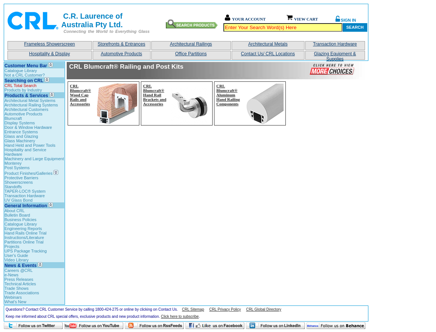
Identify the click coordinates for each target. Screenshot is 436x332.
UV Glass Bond (18, 200)
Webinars (13, 297)
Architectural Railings (191, 44)
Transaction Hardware (335, 44)
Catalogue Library (20, 70)
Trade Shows (16, 288)
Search (355, 27)
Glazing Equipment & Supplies (335, 55)
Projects (11, 246)
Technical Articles (20, 284)
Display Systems (19, 123)
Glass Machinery (19, 141)
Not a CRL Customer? (24, 75)
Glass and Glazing (21, 136)
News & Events (20, 265)
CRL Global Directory (263, 309)
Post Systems (17, 167)
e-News (11, 275)
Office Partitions (191, 53)
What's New (15, 302)
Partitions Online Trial (24, 242)
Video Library (16, 260)
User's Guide (16, 255)
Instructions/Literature (24, 237)
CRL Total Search (20, 85)
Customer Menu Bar (25, 65)
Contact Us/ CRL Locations (268, 53)
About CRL (14, 210)
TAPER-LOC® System (25, 191)
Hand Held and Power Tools (29, 145)
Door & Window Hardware (28, 127)
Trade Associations (21, 293)
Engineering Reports (23, 228)
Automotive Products (121, 53)
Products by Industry (23, 90)
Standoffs (13, 186)
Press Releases (18, 279)
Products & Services (26, 95)
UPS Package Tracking (25, 251)
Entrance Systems (21, 132)
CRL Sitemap (193, 309)
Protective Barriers (21, 178)
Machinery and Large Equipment (34, 158)
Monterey (13, 163)
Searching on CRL (23, 80)
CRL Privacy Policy (225, 309)
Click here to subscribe (180, 316)
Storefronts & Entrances (121, 44)
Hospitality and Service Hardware (25, 152)
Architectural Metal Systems (29, 100)
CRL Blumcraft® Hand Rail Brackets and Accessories (154, 95)
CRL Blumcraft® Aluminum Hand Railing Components (228, 95)
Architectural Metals (267, 44)
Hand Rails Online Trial (25, 233)
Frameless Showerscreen (49, 44)
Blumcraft (13, 118)
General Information (25, 205)
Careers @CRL (18, 270)
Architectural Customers (26, 109)
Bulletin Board (17, 215)
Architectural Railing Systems (31, 105)
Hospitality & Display (49, 53)
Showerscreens (18, 182)
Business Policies (20, 219)
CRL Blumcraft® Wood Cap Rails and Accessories (80, 95)
